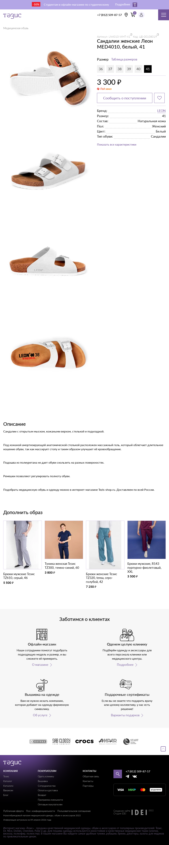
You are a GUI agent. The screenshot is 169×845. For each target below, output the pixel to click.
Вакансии (8, 790)
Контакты (88, 781)
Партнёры (88, 785)
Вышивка (43, 781)
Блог (5, 795)
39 (129, 69)
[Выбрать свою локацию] (126, 14)
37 (110, 69)
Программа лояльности (50, 799)
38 (120, 69)
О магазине (40, 665)
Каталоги (8, 785)
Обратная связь (91, 776)
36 (101, 69)
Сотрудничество (47, 785)
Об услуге (40, 715)
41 (148, 69)
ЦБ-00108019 (148, 36)
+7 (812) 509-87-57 (109, 14)
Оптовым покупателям (50, 804)
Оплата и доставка (48, 790)
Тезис (6, 776)
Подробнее (125, 665)
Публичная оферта (13, 811)
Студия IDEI (119, 813)
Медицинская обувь (15, 28)
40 (138, 69)
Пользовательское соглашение (74, 811)
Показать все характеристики (116, 144)
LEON (161, 111)
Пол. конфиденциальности (40, 811)
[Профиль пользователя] (141, 15)
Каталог (7, 781)
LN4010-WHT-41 (119, 36)
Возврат (42, 795)
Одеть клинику (46, 776)
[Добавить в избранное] (159, 98)
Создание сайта (121, 811)
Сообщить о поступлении (124, 98)
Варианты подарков (125, 715)
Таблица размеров (124, 59)
